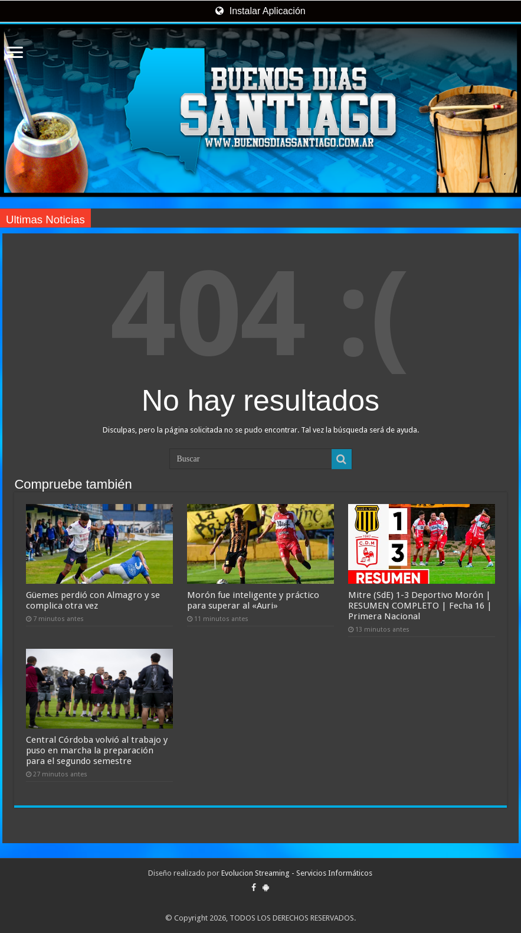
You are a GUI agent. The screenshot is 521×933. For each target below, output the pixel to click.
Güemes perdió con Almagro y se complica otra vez (93, 600)
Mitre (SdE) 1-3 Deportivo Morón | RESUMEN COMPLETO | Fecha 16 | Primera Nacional (420, 606)
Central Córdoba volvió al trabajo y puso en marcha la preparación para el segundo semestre (97, 750)
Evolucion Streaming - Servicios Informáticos (296, 873)
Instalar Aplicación (260, 11)
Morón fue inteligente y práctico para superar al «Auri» (253, 600)
